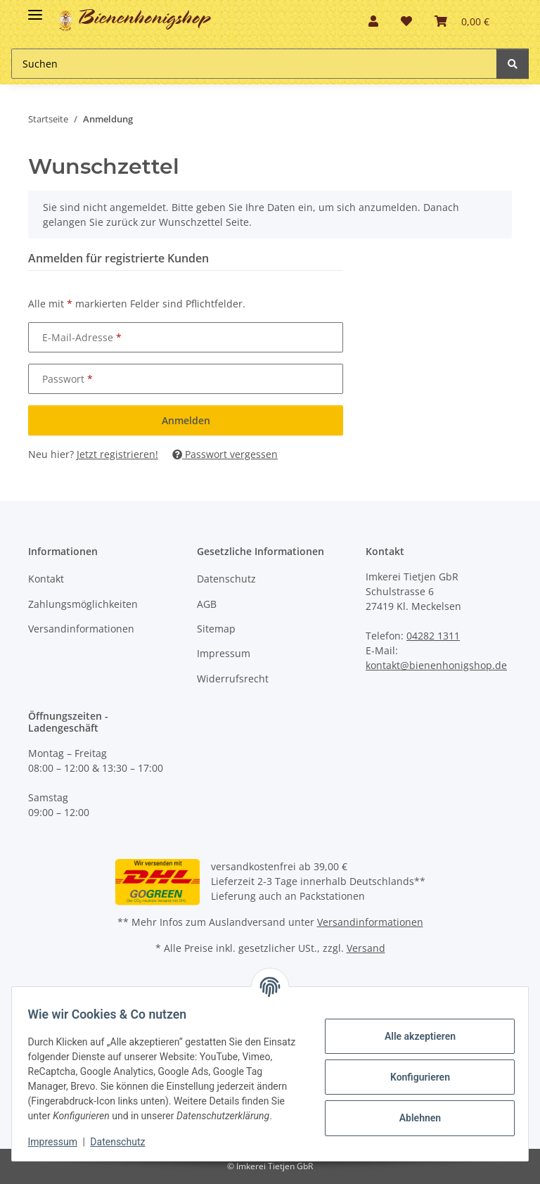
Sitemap (216, 628)
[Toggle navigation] (35, 9)
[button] (373, 21)
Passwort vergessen (225, 454)
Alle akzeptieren (413, 1028)
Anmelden (186, 420)
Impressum (223, 653)
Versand (366, 948)
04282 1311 (433, 635)
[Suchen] (512, 64)
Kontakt (46, 578)
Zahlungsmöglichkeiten (83, 604)
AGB (207, 604)
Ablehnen (413, 1110)
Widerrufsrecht (233, 678)
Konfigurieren (413, 1069)
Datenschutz (226, 578)
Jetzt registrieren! (117, 454)
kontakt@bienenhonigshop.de (436, 665)
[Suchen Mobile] (254, 64)
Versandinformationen (81, 628)
